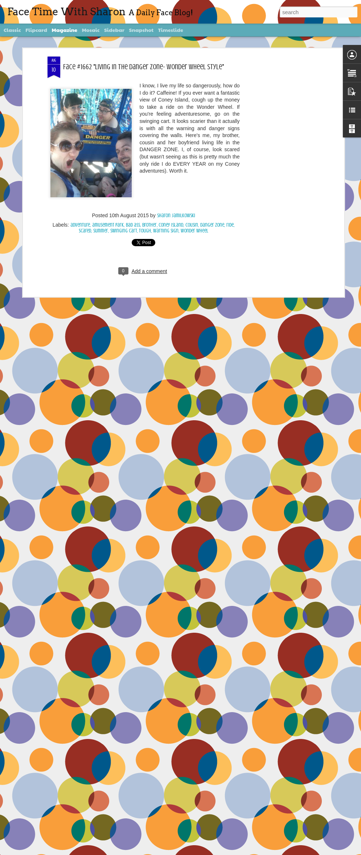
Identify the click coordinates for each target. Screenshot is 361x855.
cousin (191, 224)
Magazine (65, 29)
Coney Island (171, 224)
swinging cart (123, 230)
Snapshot (141, 29)
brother (149, 224)
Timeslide (170, 29)
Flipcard (36, 29)
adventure (80, 224)
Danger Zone (212, 224)
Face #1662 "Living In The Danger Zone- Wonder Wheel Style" (143, 66)
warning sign (166, 230)
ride (230, 224)
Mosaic (91, 29)
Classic (12, 29)
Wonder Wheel (194, 230)
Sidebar (114, 29)
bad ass (133, 224)
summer (100, 230)
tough (145, 230)
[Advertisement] (279, 170)
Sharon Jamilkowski (176, 215)
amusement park (108, 224)
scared (85, 230)
